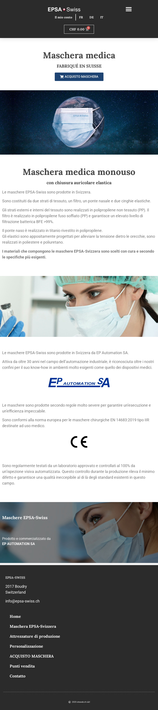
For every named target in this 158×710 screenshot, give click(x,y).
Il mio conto (63, 17)
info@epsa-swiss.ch (22, 601)
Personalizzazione (26, 646)
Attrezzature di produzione (35, 636)
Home (15, 616)
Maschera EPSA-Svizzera (33, 626)
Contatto (17, 676)
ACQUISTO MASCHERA (32, 656)
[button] (128, 9)
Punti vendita (22, 666)
